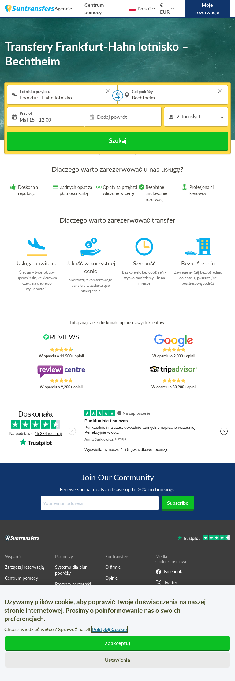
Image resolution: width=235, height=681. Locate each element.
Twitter (166, 583)
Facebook (168, 572)
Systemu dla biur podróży (71, 570)
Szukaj (117, 140)
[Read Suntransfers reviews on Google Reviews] (174, 340)
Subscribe (177, 503)
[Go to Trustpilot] (203, 538)
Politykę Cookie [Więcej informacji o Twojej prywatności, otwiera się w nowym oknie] (109, 629)
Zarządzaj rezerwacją (24, 567)
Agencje (63, 8)
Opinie (111, 578)
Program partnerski (73, 584)
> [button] (108, 91)
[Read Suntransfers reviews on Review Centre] (61, 371)
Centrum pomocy (94, 8)
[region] (117, 633)
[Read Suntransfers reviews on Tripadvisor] (174, 371)
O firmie (113, 567)
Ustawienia (117, 660)
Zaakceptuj (117, 643)
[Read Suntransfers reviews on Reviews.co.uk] (61, 340)
